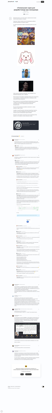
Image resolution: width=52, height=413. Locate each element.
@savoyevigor (18, 237)
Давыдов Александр (17, 309)
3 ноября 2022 (16, 285)
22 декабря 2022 (22, 160)
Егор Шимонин (16, 139)
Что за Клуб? (38, 1)
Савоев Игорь (18, 160)
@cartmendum (19, 173)
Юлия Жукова (16, 351)
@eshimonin (16, 147)
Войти (42, 1)
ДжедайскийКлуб (13, 1)
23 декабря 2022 (16, 316)
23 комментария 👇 (16, 136)
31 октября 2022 (16, 140)
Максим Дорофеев (20, 166)
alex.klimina (16, 296)
